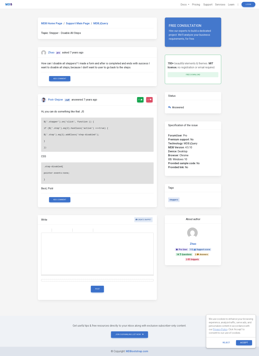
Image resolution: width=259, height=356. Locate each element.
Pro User (181, 249)
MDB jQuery (100, 23)
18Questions (184, 254)
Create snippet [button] (143, 220)
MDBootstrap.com (137, 351)
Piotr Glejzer (55, 99)
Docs (184, 4)
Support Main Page (78, 23)
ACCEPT (244, 342)
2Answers (201, 254)
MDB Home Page (51, 23)
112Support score (200, 249)
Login (248, 4)
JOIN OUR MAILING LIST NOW (129, 334)
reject (226, 342)
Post (97, 289)
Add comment (59, 79)
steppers (173, 200)
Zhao (51, 52)
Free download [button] (193, 75)
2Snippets (192, 259)
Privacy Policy (220, 329)
